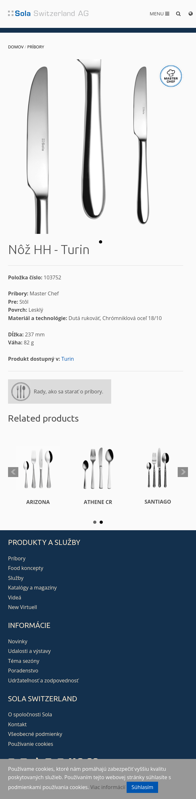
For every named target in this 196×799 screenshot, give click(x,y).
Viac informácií (107, 787)
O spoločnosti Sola (30, 714)
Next (183, 472)
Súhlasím (142, 787)
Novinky (17, 641)
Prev (13, 472)
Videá (14, 597)
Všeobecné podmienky (35, 733)
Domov (15, 47)
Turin (67, 358)
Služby (15, 577)
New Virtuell (22, 607)
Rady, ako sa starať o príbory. (68, 391)
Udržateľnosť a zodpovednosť (43, 680)
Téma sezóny (23, 660)
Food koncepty (25, 568)
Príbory (35, 47)
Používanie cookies (30, 743)
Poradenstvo (23, 670)
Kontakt (17, 724)
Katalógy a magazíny (32, 587)
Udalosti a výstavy (29, 651)
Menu (159, 13)
